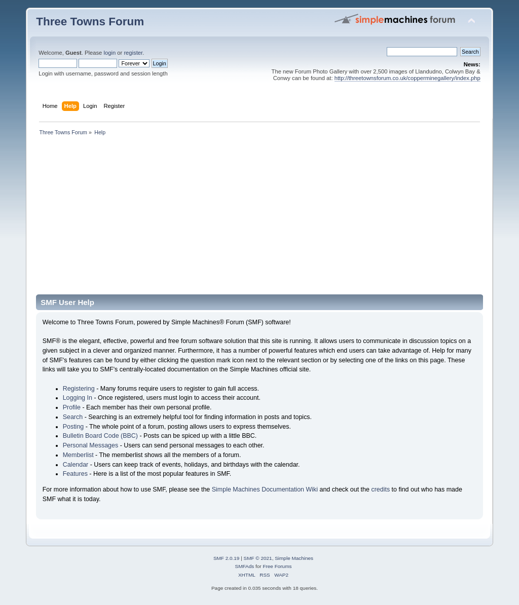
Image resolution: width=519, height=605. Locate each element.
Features (75, 473)
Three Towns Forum (90, 21)
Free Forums (277, 566)
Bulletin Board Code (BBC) (100, 435)
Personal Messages (91, 445)
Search (73, 417)
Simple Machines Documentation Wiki (265, 489)
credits (380, 489)
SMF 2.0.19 (226, 558)
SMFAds (244, 566)
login (109, 53)
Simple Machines (294, 558)
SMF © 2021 (258, 558)
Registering (79, 388)
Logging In (77, 397)
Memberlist (78, 455)
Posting (73, 426)
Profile (72, 407)
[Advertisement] (259, 218)
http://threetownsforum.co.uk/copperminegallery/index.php (407, 78)
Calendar (76, 464)
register (133, 53)
